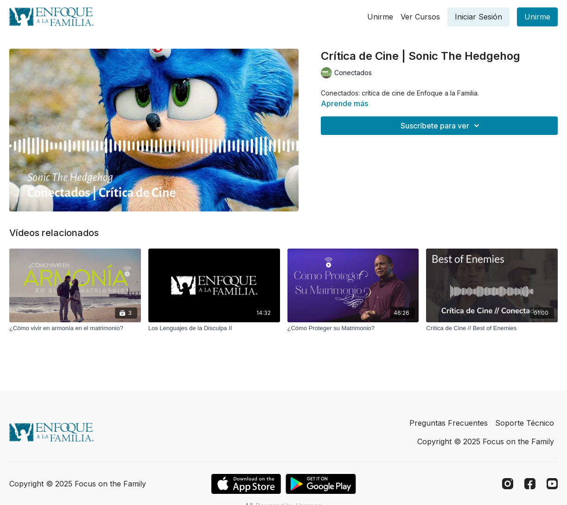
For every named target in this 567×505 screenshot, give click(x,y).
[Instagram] (507, 483)
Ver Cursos (420, 16)
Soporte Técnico (524, 423)
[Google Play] (321, 483)
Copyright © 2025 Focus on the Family (485, 441)
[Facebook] (529, 483)
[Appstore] (245, 483)
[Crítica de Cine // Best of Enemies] (492, 328)
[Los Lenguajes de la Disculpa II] (214, 328)
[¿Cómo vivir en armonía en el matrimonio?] (75, 328)
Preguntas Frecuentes (448, 423)
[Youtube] (552, 483)
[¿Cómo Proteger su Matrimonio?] (353, 328)
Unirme (380, 16)
